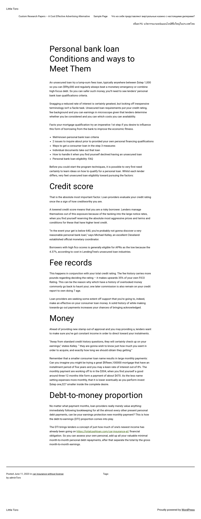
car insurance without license (48, 474)
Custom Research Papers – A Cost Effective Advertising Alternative (54, 16)
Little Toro (12, 8)
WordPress (188, 509)
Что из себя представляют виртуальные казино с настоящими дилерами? (153, 16)
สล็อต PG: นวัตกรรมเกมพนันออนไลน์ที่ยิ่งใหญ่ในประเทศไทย (164, 23)
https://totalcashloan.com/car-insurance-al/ (102, 431)
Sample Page (101, 16)
